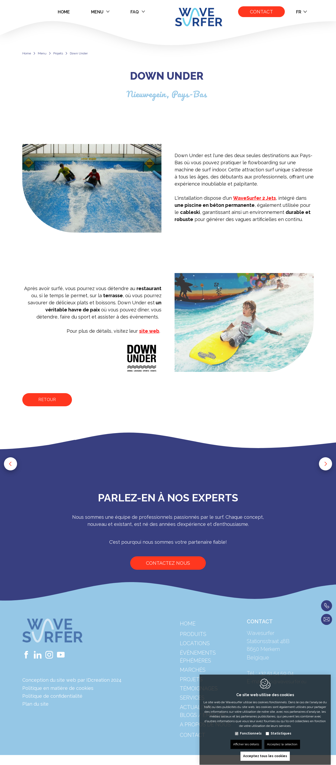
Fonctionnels (251, 728)
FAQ (137, 12)
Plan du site (35, 704)
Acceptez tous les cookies (265, 751)
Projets (58, 53)
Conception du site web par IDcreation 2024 (72, 680)
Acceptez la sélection (282, 739)
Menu (100, 12)
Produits (193, 647)
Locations (195, 657)
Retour (47, 399)
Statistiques (281, 728)
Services (192, 711)
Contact (261, 11)
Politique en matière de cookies (57, 688)
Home (64, 11)
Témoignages (199, 702)
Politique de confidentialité (52, 696)
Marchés (193, 683)
